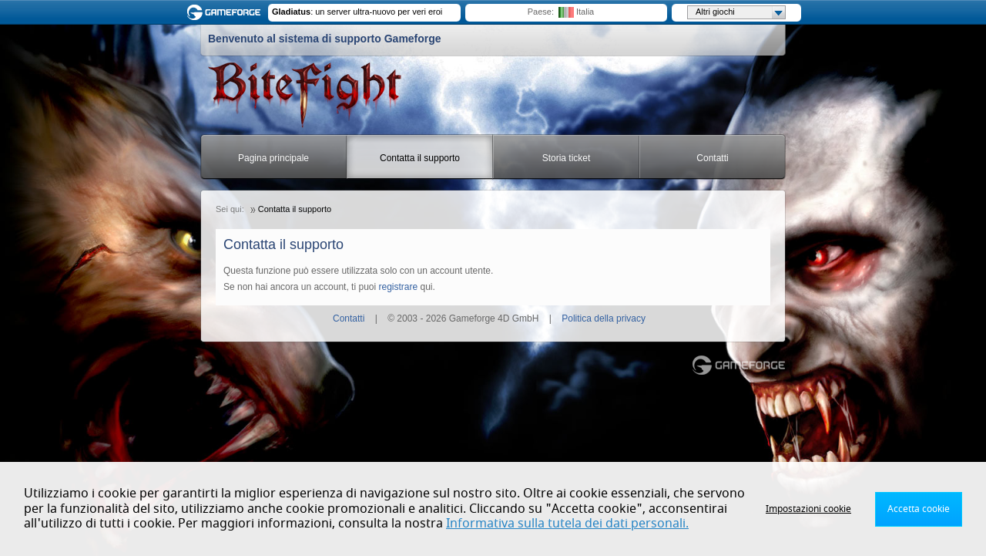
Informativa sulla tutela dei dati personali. (567, 523)
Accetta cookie (918, 509)
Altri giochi (740, 12)
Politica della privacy (604, 318)
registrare (398, 286)
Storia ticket (566, 158)
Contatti (712, 158)
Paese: (541, 11)
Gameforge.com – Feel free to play (226, 12)
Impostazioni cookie (808, 509)
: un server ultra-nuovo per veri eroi (357, 11)
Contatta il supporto (420, 158)
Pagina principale (273, 158)
